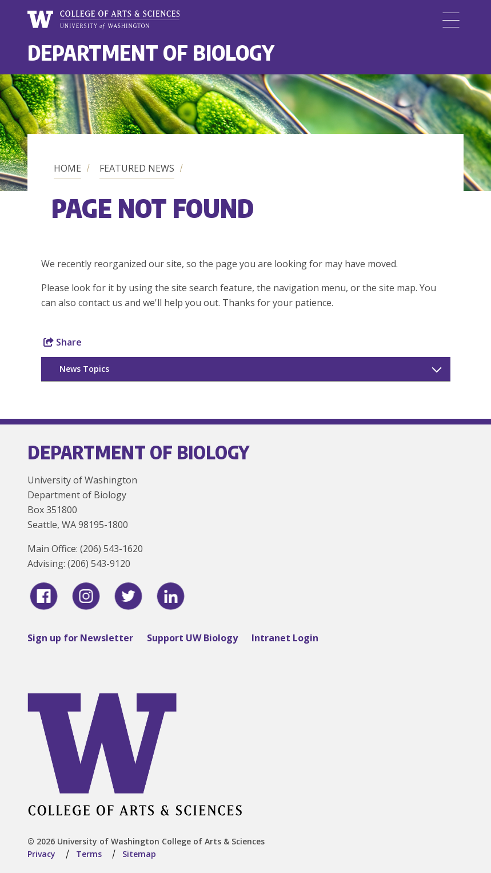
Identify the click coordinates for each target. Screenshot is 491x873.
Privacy (41, 853)
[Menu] (451, 20)
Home (67, 168)
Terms (89, 853)
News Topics (84, 368)
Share (62, 342)
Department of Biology (150, 52)
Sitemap (139, 853)
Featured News (136, 168)
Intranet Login (285, 638)
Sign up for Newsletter (80, 638)
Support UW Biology (192, 638)
